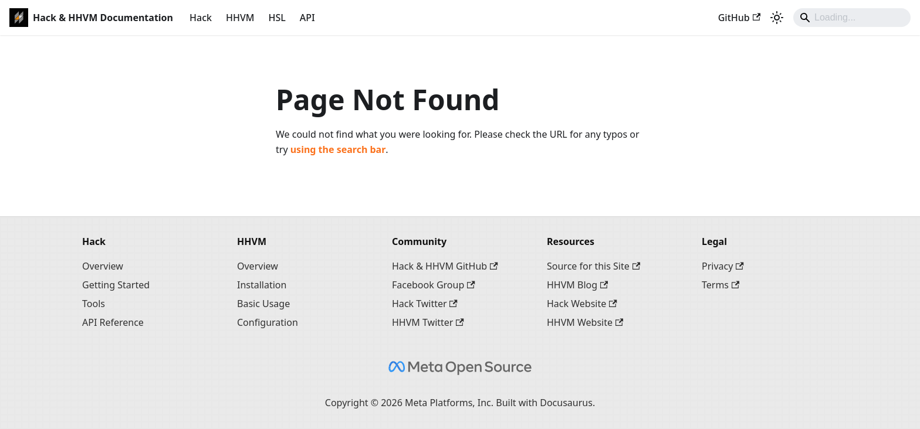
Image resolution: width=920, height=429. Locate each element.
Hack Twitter (425, 303)
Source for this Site (593, 266)
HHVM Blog (577, 284)
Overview (102, 266)
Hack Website (582, 303)
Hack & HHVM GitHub (445, 266)
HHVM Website (585, 322)
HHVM (240, 17)
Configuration (267, 322)
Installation (261, 284)
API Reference (113, 322)
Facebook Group (433, 284)
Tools (93, 303)
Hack (201, 17)
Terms (720, 284)
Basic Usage (263, 303)
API (307, 17)
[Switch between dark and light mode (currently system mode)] (776, 17)
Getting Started (116, 284)
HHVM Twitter (428, 322)
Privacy (723, 266)
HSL (276, 17)
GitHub (739, 17)
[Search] (852, 17)
